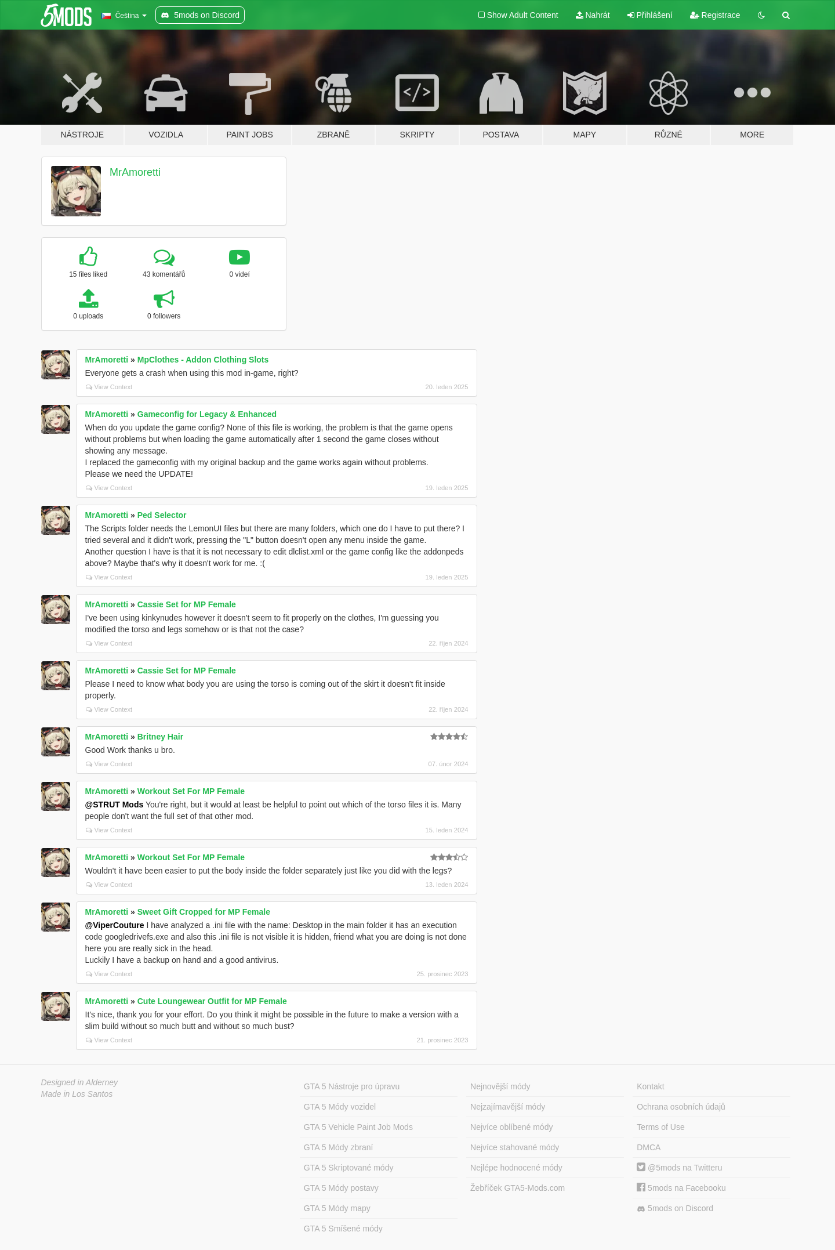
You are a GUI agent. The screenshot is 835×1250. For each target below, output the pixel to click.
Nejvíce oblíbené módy (511, 1127)
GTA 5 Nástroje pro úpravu (352, 1086)
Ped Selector (162, 515)
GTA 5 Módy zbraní (338, 1147)
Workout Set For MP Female (191, 791)
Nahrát (593, 15)
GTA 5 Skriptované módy (349, 1167)
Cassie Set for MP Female (186, 604)
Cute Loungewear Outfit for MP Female (212, 1001)
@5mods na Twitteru (679, 1167)
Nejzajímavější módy (507, 1106)
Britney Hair (160, 736)
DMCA (648, 1147)
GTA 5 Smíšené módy (343, 1228)
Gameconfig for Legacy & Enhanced (207, 414)
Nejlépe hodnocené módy (516, 1167)
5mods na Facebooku (681, 1188)
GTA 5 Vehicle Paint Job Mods (358, 1127)
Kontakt (650, 1086)
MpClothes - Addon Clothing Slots (203, 359)
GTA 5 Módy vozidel (340, 1106)
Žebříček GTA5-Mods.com (517, 1188)
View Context (109, 386)
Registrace (715, 15)
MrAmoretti (135, 172)
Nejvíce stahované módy (514, 1147)
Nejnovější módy (500, 1086)
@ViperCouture (114, 925)
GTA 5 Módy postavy (341, 1188)
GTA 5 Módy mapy (337, 1208)
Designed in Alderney (79, 1082)
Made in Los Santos (77, 1094)
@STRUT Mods (114, 804)
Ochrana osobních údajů (681, 1106)
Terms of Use (660, 1127)
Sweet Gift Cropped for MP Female (203, 911)
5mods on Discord (675, 1208)
